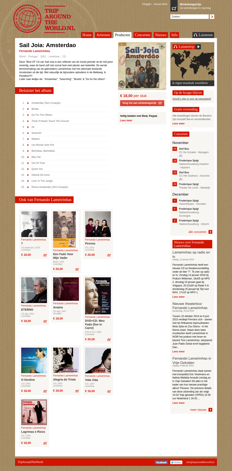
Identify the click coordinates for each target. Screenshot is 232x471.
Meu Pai (36, 157)
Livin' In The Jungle (42, 181)
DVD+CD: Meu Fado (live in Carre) (95, 324)
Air (33, 127)
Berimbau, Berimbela (43, 151)
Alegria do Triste (64, 379)
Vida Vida (91, 380)
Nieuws (160, 35)
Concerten (142, 35)
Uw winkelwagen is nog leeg (196, 6)
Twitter (176, 462)
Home (86, 35)
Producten (122, 35)
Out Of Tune (38, 163)
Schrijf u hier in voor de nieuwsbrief (191, 98)
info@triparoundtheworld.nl (200, 462)
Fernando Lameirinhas (34, 51)
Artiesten (103, 35)
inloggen (146, 4)
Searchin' (37, 133)
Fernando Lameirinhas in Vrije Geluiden (191, 360)
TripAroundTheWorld (49, 19)
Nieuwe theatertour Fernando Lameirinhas (189, 306)
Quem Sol (37, 169)
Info (174, 35)
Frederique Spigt (189, 160)
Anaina (58, 307)
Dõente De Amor (41, 175)
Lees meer (126, 120)
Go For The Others (42, 115)
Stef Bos (184, 148)
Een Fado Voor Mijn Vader (63, 255)
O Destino (28, 379)
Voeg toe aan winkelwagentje (142, 104)
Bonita (35, 109)
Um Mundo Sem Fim (43, 145)
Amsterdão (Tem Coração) (46, 103)
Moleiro (36, 139)
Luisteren (203, 35)
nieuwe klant (160, 4)
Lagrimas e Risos (33, 431)
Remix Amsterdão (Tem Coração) (50, 187)
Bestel (45, 255)
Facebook (161, 462)
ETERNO (27, 309)
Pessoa (90, 243)
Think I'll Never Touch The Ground (50, 121)
